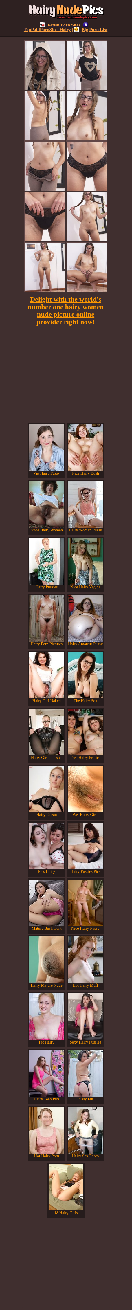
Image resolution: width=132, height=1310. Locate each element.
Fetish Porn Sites (60, 24)
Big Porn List (90, 29)
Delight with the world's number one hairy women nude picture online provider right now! (66, 310)
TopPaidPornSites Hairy (56, 27)
